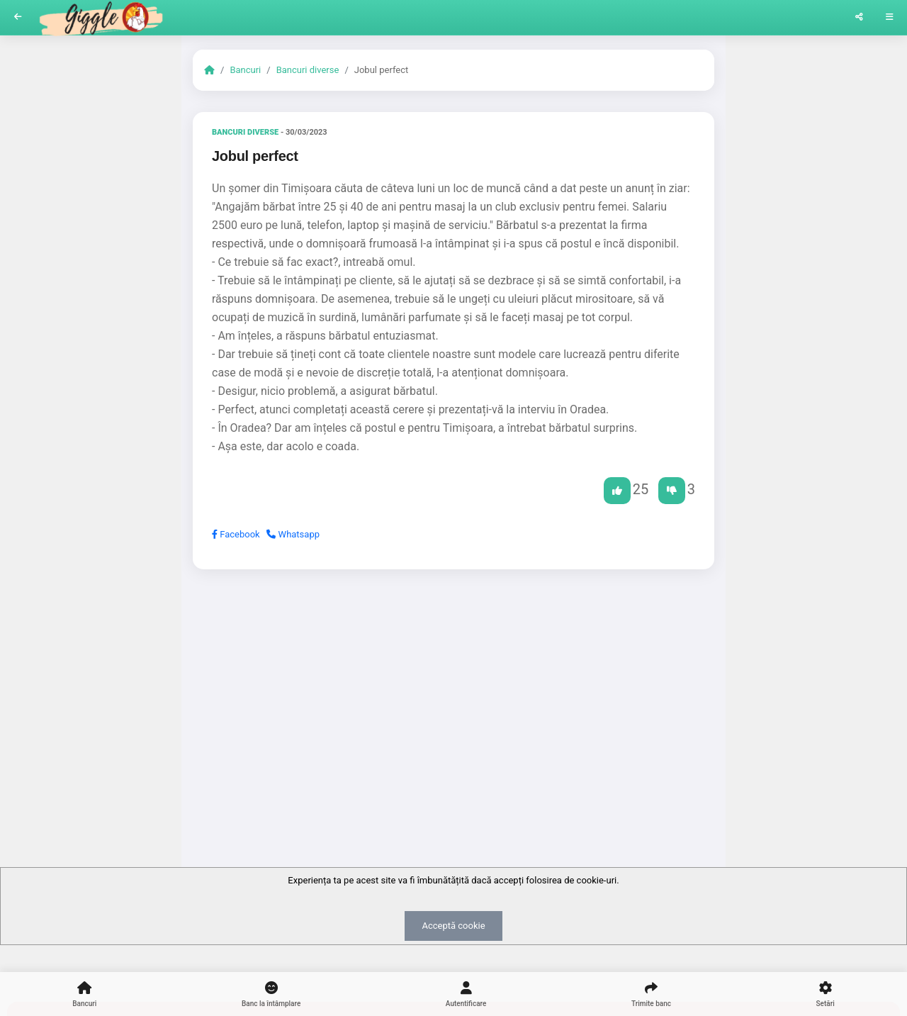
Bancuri (245, 70)
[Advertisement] (453, 690)
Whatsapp (293, 534)
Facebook (236, 534)
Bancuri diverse (307, 70)
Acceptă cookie (453, 925)
